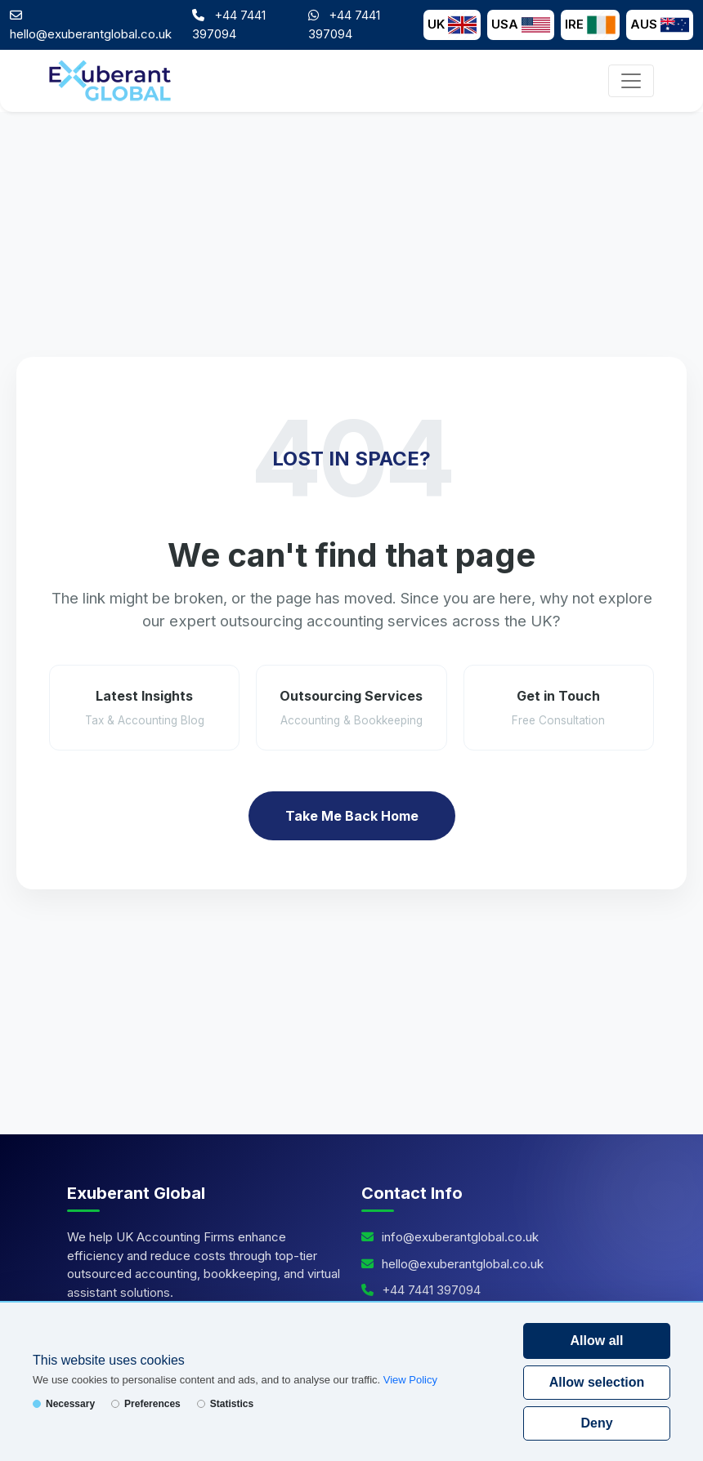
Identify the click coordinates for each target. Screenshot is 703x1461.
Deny (596, 1423)
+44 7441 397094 (431, 1290)
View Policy (410, 1380)
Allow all (597, 1340)
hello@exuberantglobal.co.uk (91, 34)
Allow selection (596, 1382)
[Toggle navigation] (631, 81)
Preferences (146, 1404)
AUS (659, 25)
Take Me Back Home (352, 816)
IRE (590, 25)
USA (520, 25)
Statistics (225, 1404)
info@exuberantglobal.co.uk (460, 1237)
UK (452, 25)
